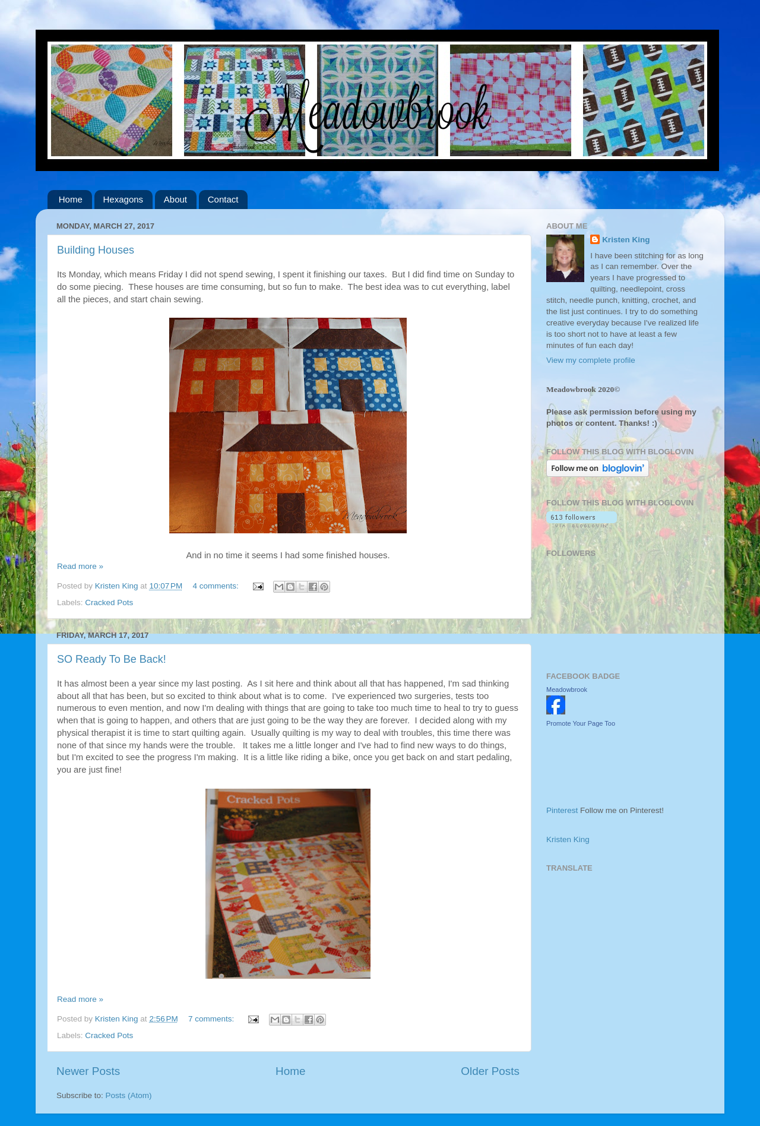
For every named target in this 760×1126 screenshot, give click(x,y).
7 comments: (212, 1018)
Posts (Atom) (129, 1095)
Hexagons (123, 199)
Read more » (80, 566)
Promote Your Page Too (580, 723)
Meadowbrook (566, 689)
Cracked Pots (109, 602)
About (175, 199)
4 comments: (217, 585)
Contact (223, 199)
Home (71, 199)
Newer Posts (88, 1071)
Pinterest (562, 810)
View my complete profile (590, 360)
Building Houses (95, 250)
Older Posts (490, 1071)
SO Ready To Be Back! (111, 659)
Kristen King (626, 239)
